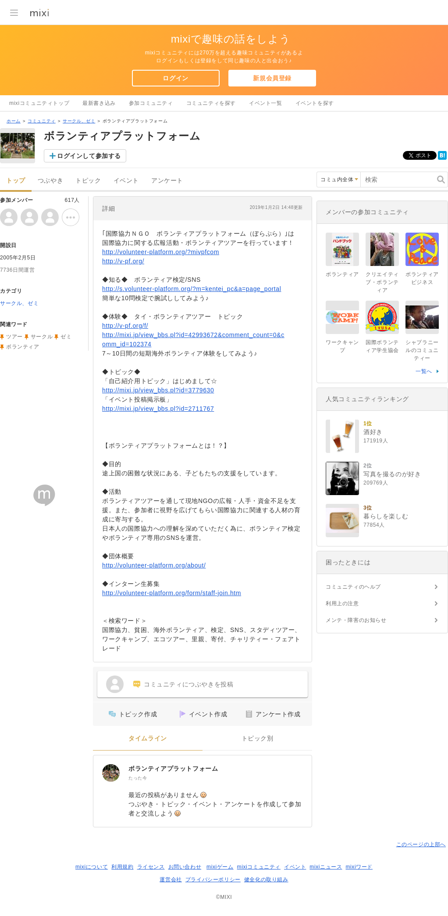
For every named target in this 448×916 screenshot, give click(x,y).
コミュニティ (42, 121)
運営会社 (170, 879)
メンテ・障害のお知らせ (356, 620)
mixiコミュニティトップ (39, 103)
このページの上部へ (421, 844)
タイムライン (147, 738)
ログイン (175, 78)
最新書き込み (99, 103)
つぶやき (50, 180)
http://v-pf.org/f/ (125, 325)
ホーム (14, 121)
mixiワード (359, 867)
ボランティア (22, 347)
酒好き (373, 431)
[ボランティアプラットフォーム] (111, 773)
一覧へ (424, 371)
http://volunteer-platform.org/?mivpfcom (160, 251)
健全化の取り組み (266, 879)
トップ (15, 180)
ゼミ (65, 337)
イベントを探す (314, 103)
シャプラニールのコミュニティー (422, 350)
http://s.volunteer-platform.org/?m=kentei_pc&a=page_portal (191, 288)
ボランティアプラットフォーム (173, 768)
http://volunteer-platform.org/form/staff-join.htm (171, 592)
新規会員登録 (272, 78)
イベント (126, 180)
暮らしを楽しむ (385, 516)
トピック (88, 180)
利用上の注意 (342, 603)
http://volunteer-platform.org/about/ (154, 565)
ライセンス (151, 867)
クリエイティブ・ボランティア (382, 282)
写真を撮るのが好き (392, 474)
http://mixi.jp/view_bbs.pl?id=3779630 (158, 390)
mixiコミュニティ (259, 867)
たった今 (137, 778)
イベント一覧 (265, 103)
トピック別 (258, 738)
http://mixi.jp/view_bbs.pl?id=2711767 (158, 408)
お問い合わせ (185, 867)
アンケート (167, 180)
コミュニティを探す (211, 103)
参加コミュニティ (151, 103)
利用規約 (122, 867)
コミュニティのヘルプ (353, 587)
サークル (42, 337)
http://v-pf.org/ (123, 261)
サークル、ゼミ (79, 121)
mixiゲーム (220, 867)
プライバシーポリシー (213, 879)
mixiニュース (325, 867)
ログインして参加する (89, 155)
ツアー (14, 337)
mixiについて (91, 867)
